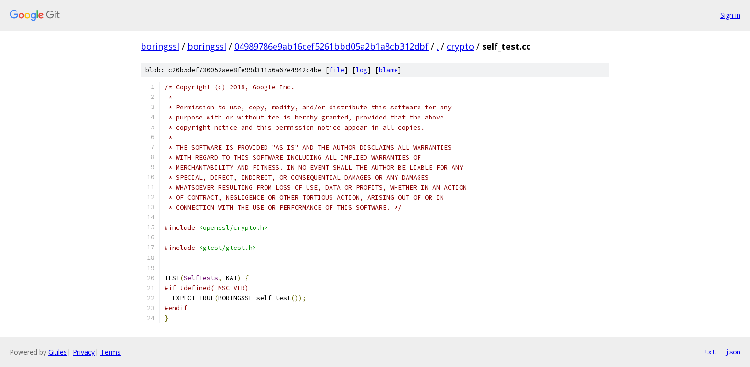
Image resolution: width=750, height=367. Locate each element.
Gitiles (57, 351)
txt (710, 351)
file (336, 70)
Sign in (730, 15)
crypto (460, 46)
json (732, 351)
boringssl (160, 46)
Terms (110, 351)
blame (388, 70)
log (361, 70)
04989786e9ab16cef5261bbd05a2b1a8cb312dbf (331, 46)
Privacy (84, 351)
